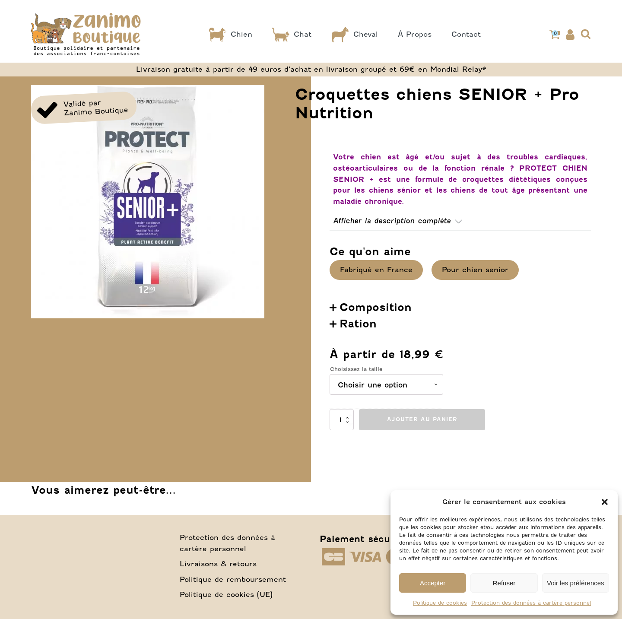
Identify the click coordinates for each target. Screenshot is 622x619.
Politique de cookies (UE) (226, 576)
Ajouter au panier (422, 400)
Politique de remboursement (233, 560)
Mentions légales (77, 600)
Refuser (504, 583)
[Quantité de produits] (342, 400)
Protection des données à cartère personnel (531, 603)
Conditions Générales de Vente (318, 600)
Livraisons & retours (218, 545)
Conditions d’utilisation (184, 600)
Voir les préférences (575, 583)
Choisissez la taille (356, 350)
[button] (604, 502)
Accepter (432, 583)
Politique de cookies (440, 603)
